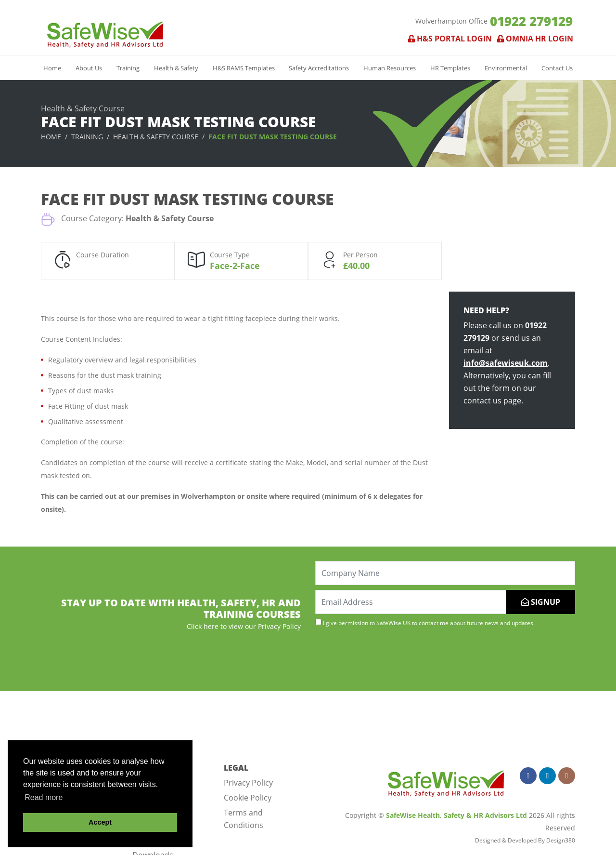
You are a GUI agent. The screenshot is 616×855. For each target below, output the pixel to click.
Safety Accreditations (319, 68)
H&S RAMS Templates (244, 68)
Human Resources (389, 68)
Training (128, 68)
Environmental (506, 68)
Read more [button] (44, 797)
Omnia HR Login (533, 38)
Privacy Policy (248, 782)
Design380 (560, 840)
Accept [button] (100, 822)
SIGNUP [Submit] (540, 602)
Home (52, 68)
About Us (89, 68)
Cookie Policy (247, 797)
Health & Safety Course (155, 136)
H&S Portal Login (450, 38)
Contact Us (557, 68)
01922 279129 (531, 21)
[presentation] (388, 658)
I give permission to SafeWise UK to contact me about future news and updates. (425, 623)
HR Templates (450, 68)
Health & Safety (176, 68)
